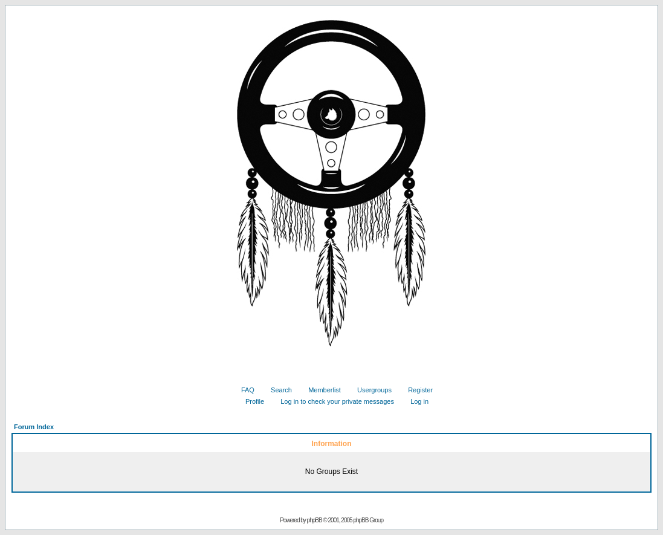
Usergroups (370, 390)
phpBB (314, 520)
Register (416, 390)
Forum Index (34, 426)
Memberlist (320, 390)
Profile (250, 401)
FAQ (243, 390)
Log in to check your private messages (332, 401)
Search (277, 390)
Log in (415, 401)
